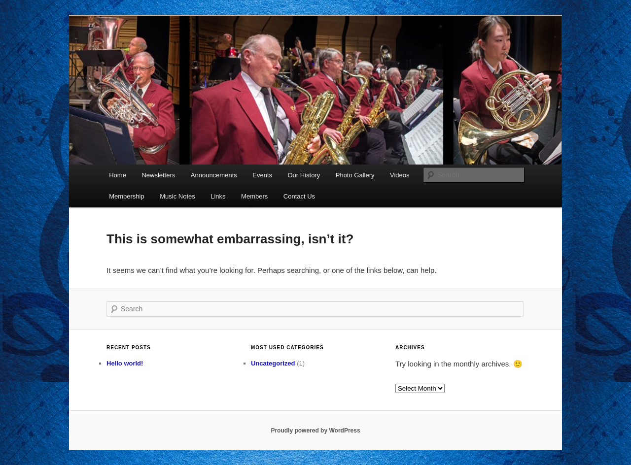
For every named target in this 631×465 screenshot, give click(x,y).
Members (254, 196)
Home (117, 175)
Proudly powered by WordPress (315, 430)
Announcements (214, 175)
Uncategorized (273, 363)
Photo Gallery (355, 175)
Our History (304, 175)
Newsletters (158, 175)
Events (262, 175)
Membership (126, 196)
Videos (400, 175)
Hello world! (124, 363)
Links (217, 196)
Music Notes (177, 196)
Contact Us (299, 196)
